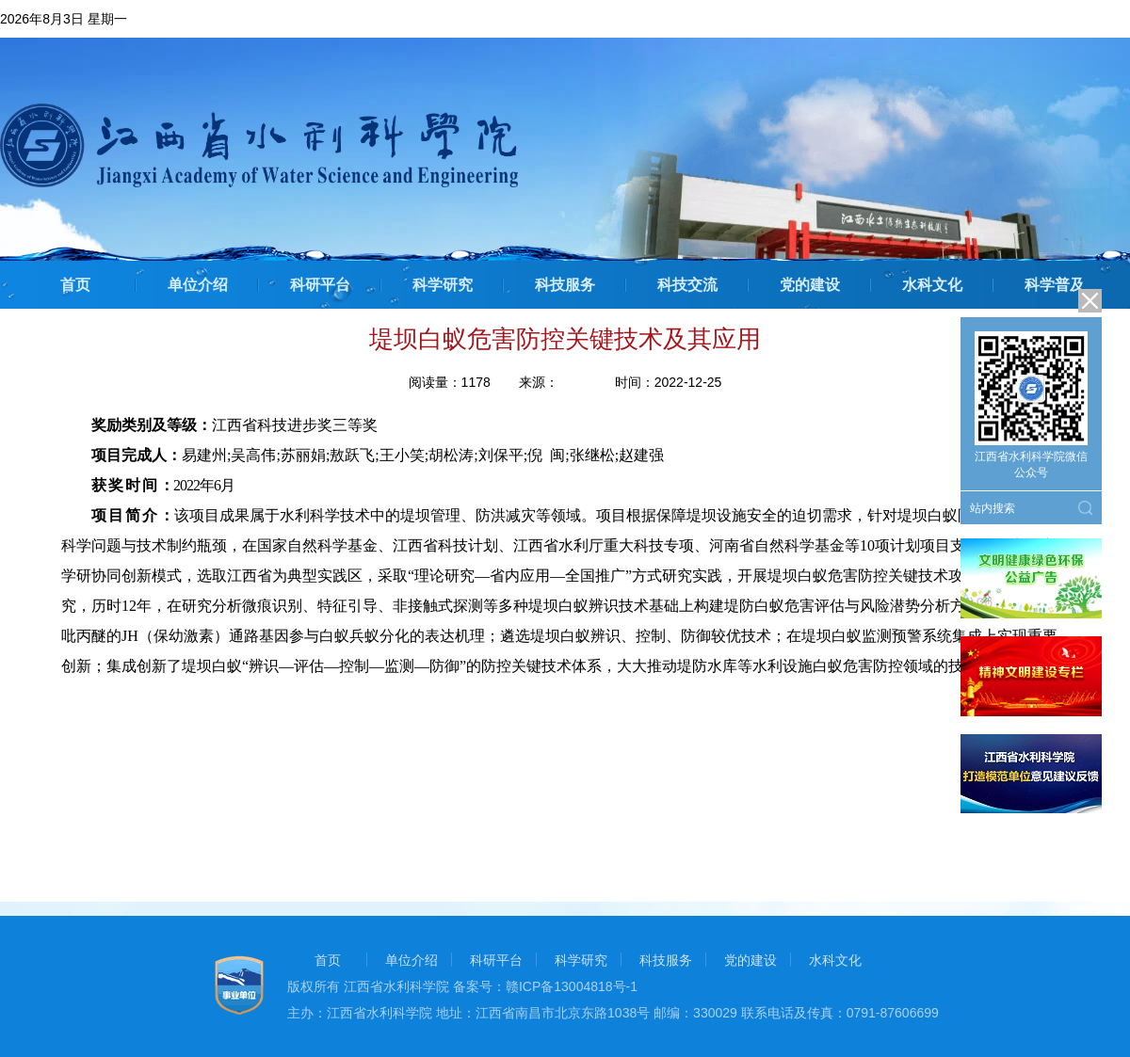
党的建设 (810, 285)
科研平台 (320, 285)
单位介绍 (198, 285)
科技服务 (565, 285)
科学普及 (1055, 285)
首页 (75, 285)
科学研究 (442, 285)
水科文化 (932, 285)
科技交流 (687, 285)
